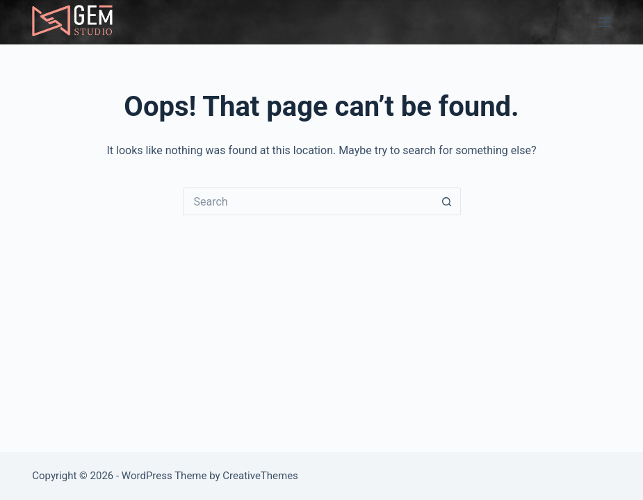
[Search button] (447, 201)
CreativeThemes (260, 475)
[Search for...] (308, 201)
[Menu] (605, 22)
